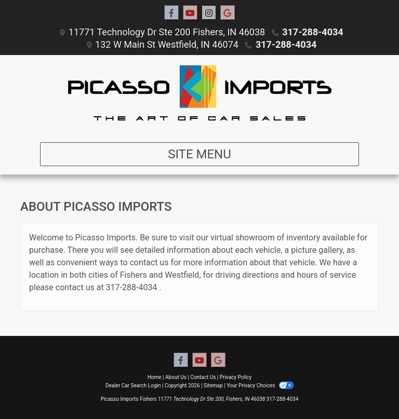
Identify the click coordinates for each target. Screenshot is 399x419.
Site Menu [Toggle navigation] (199, 154)
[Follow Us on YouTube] (190, 13)
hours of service (326, 275)
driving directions (247, 275)
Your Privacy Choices (260, 385)
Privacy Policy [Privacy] (236, 377)
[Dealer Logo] (199, 94)
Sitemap (213, 385)
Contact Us (203, 377)
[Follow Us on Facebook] (171, 13)
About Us (176, 377)
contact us (148, 262)
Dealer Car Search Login (133, 385)
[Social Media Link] (209, 13)
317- (114, 287)
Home (155, 377)
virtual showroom (242, 237)
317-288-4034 (312, 31)
